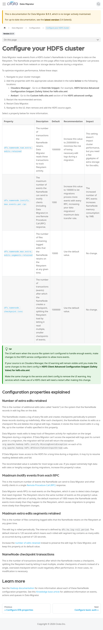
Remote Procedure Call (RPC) (41, 485)
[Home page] (4, 28)
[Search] (98, 4)
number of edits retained (27, 542)
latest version (51, 19)
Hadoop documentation (22, 588)
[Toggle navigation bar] (4, 4)
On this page (10, 39)
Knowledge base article (48, 591)
